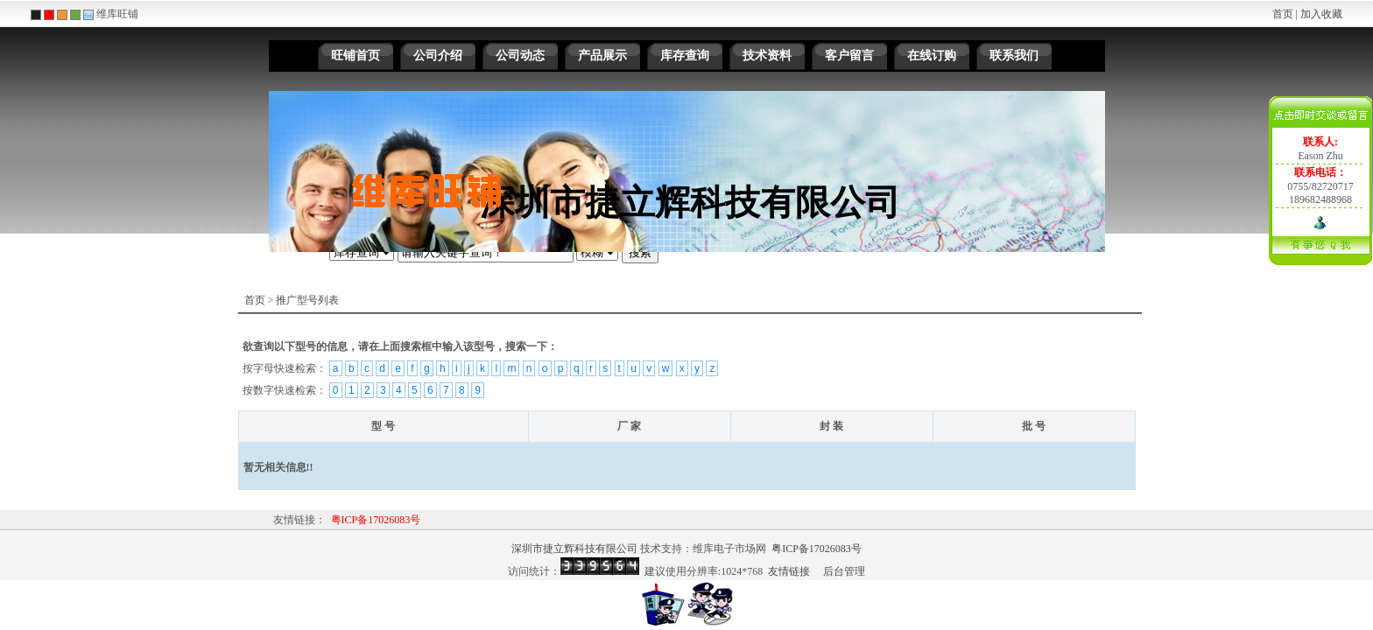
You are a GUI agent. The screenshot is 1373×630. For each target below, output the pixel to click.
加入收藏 (1321, 14)
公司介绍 (437, 55)
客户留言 (849, 55)
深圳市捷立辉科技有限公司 (574, 548)
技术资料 (767, 55)
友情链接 (789, 571)
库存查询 (684, 55)
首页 (1282, 14)
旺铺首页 (355, 55)
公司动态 (520, 55)
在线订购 (931, 55)
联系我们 (1014, 55)
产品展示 (602, 55)
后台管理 (844, 571)
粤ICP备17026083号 (376, 520)
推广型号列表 (307, 300)
